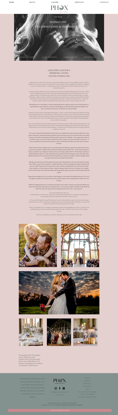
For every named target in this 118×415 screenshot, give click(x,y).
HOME (11, 2)
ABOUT (32, 2)
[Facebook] (59, 388)
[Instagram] (55, 388)
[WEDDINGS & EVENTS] (28, 57)
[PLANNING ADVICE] (70, 57)
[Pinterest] (63, 388)
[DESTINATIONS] (90, 57)
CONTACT (104, 2)
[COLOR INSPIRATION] (49, 57)
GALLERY (54, 2)
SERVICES (79, 2)
